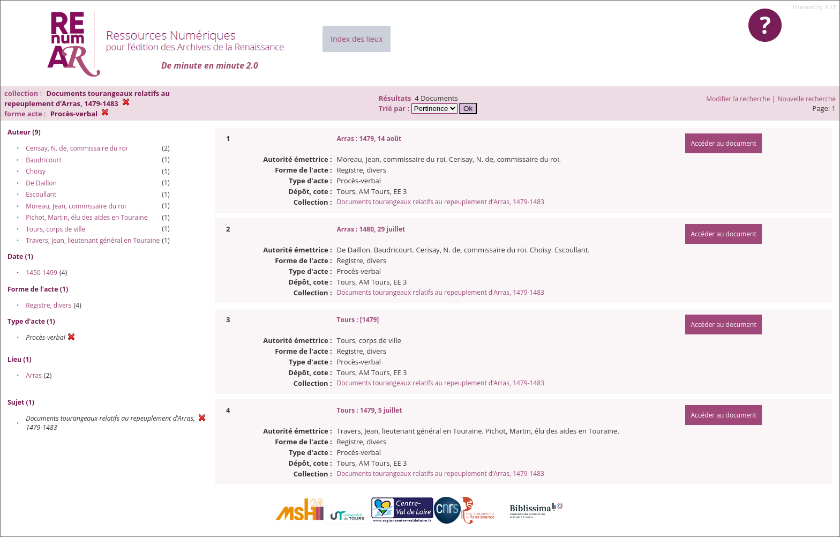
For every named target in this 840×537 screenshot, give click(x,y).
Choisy (36, 171)
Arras (34, 375)
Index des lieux (356, 39)
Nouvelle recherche (807, 98)
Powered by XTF (814, 7)
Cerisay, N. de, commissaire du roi (77, 148)
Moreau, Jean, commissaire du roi (76, 206)
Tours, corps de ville (55, 229)
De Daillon (41, 183)
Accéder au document (723, 143)
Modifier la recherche (738, 98)
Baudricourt (44, 160)
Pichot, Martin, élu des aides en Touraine (86, 217)
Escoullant (41, 194)
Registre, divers (48, 305)
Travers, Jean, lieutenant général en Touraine (93, 240)
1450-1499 (41, 272)
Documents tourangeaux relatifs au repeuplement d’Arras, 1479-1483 (440, 201)
